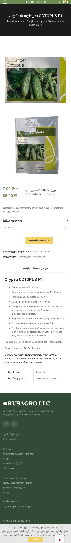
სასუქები (7, 449)
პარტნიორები (10, 439)
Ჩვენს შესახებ (11, 434)
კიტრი (44, 21)
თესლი (21, 21)
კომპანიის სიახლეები (14, 487)
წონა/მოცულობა (12, 220)
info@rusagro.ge (10, 501)
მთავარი (11, 21)
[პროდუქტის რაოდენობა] (13, 240)
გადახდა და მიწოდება (14, 478)
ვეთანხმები (36, 539)
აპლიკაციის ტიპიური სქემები (17, 483)
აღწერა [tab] (26, 268)
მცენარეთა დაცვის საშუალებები (19, 453)
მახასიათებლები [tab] (40, 268)
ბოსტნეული (33, 21)
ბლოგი (6, 492)
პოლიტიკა (33, 535)
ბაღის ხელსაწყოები (13, 463)
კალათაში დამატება (37, 240)
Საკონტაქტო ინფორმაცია (17, 506)
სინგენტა (40, 372)
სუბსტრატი (8, 468)
